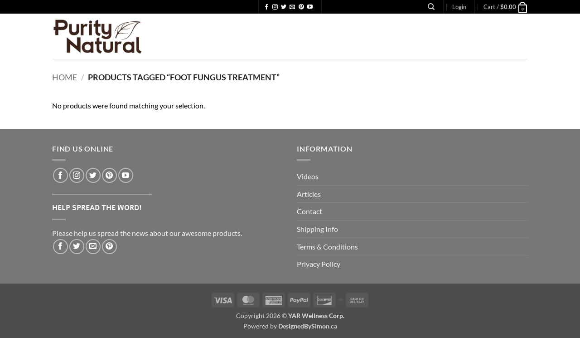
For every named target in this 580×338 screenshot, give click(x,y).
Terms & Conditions (327, 246)
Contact (309, 211)
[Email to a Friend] (93, 246)
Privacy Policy (318, 264)
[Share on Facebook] (60, 246)
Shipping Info (317, 229)
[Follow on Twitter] (283, 7)
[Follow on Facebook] (266, 7)
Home (64, 77)
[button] (459, 7)
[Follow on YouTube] (310, 7)
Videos (308, 176)
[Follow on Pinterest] (301, 7)
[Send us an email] (292, 7)
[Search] (431, 6)
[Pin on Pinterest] (109, 246)
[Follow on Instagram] (275, 7)
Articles (309, 194)
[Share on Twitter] (76, 246)
